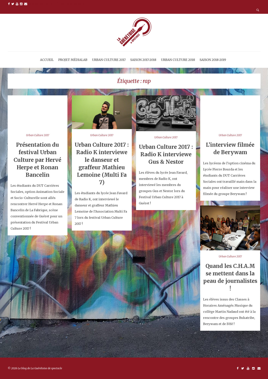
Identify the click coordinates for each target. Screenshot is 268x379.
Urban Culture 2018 (178, 60)
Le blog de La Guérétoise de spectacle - (57, 3)
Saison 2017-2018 (143, 60)
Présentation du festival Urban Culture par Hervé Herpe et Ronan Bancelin (37, 159)
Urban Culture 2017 (109, 60)
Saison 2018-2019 (213, 60)
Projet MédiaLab (72, 60)
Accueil (47, 60)
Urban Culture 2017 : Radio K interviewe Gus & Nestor (166, 154)
